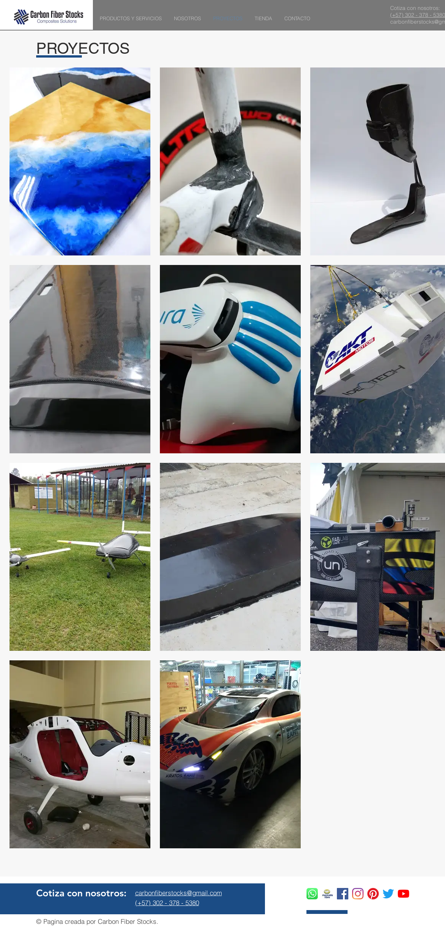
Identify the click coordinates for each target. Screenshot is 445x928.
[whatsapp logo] (312, 893)
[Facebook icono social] (342, 893)
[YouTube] (403, 893)
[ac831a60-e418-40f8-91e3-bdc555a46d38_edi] (327, 893)
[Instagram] (358, 893)
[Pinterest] (373, 893)
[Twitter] (388, 893)
